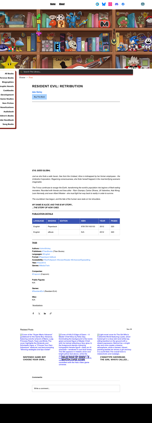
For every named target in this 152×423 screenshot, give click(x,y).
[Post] (31, 77)
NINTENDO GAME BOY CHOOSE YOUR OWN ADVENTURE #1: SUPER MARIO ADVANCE (35, 358)
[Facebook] (123, 4)
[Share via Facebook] (33, 313)
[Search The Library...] (76, 71)
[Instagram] (110, 4)
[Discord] (116, 4)
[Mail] (143, 4)
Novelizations (38, 305)
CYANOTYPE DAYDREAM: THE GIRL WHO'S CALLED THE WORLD (113, 358)
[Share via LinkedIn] (45, 313)
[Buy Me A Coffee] (97, 4)
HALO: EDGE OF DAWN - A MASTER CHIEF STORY (75, 358)
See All (129, 329)
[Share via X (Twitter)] (39, 313)
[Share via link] (51, 313)
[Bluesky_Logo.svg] (104, 4)
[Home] (22, 77)
